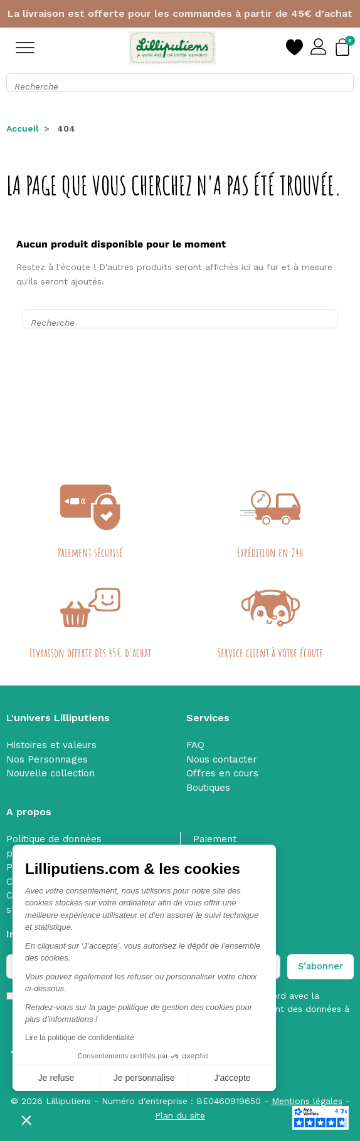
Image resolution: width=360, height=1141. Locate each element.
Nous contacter (221, 759)
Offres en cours (222, 773)
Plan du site (180, 1115)
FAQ (195, 745)
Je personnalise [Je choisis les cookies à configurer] (144, 1078)
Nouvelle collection (50, 773)
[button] (26, 1120)
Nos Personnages (47, 759)
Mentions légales (307, 1101)
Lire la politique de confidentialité (79, 1037)
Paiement (214, 839)
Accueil (22, 128)
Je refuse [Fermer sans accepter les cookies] (56, 1078)
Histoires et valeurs (51, 745)
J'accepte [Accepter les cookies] (232, 1078)
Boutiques (208, 787)
